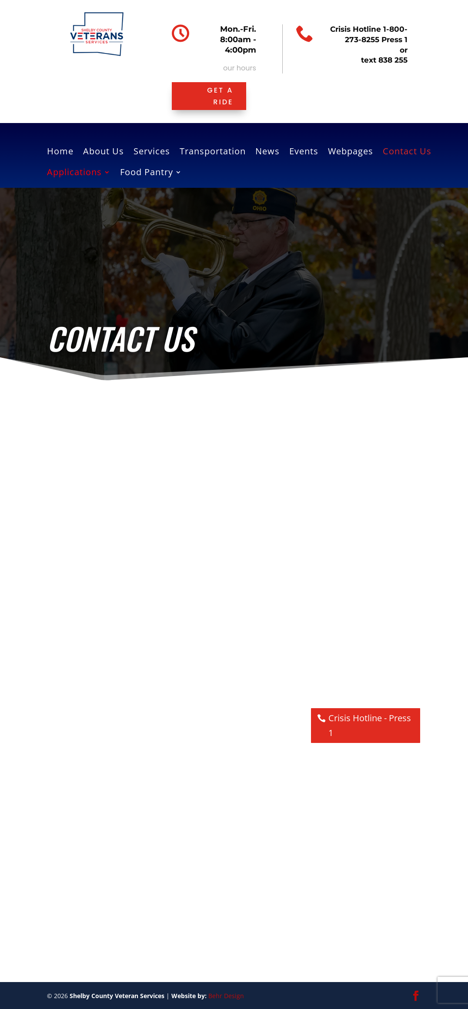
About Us (103, 152)
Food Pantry (146, 173)
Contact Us (407, 152)
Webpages (350, 152)
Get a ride (220, 96)
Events (303, 152)
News (267, 152)
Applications (74, 173)
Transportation (213, 152)
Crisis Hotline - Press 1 (369, 725)
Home (60, 152)
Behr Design (226, 996)
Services (152, 152)
